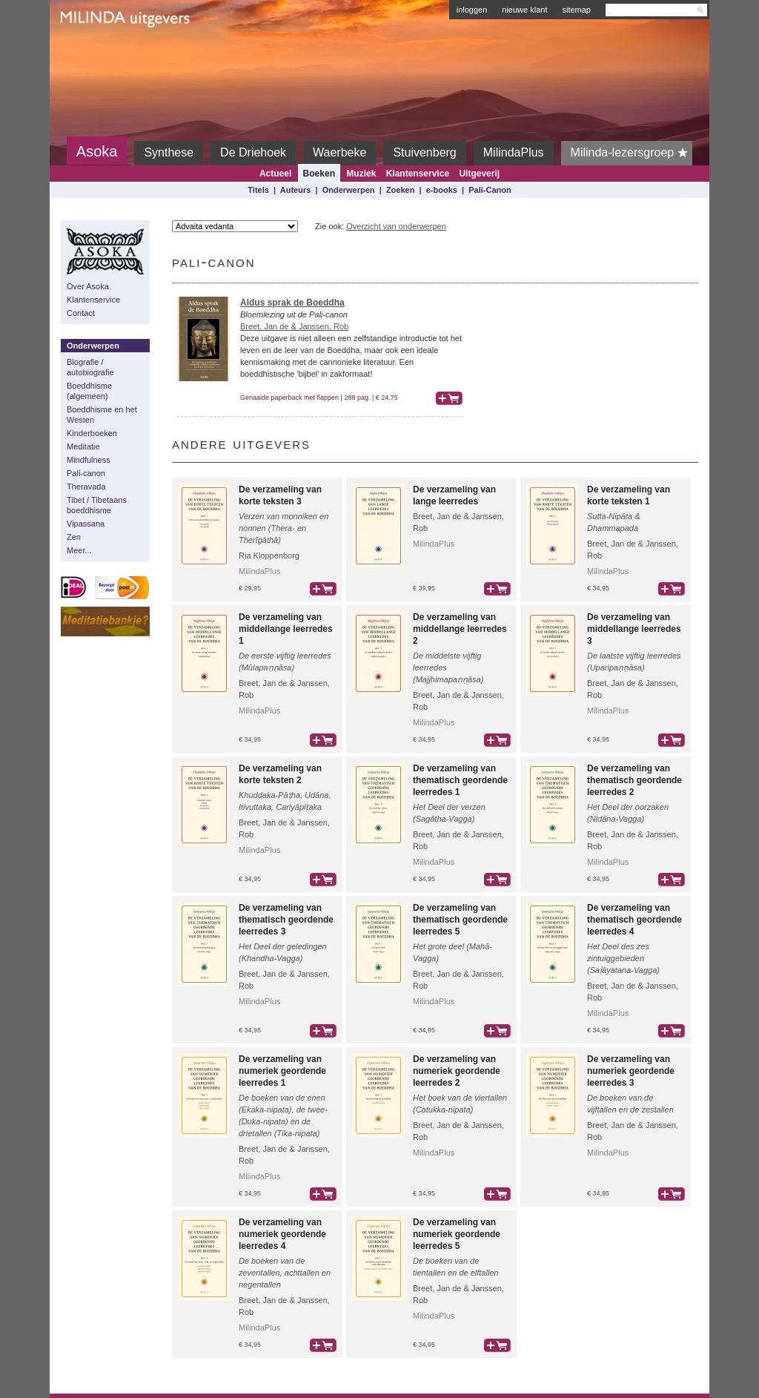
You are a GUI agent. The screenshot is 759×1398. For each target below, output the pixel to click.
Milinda (91, 53)
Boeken (319, 173)
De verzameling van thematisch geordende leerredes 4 (634, 920)
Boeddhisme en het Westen (102, 414)
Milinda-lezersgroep (632, 152)
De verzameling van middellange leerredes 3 (634, 629)
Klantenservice (417, 173)
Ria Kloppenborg (269, 555)
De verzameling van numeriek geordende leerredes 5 (456, 1234)
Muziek (361, 173)
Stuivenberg (424, 152)
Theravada (86, 486)
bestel (449, 398)
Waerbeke (339, 152)
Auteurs (295, 189)
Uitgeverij (479, 173)
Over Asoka (88, 286)
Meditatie (83, 446)
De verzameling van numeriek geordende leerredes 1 (282, 1071)
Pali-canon (86, 473)
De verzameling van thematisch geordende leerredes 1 (460, 780)
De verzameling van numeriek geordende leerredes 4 (282, 1234)
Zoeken (400, 189)
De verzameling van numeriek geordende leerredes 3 (631, 1071)
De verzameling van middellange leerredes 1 (286, 629)
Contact (81, 313)
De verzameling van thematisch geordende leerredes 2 (634, 780)
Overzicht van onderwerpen (396, 226)
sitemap (576, 9)
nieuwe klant (524, 9)
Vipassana (86, 523)
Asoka (97, 151)
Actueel (275, 173)
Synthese (168, 152)
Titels (258, 189)
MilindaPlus (513, 152)
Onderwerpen (348, 189)
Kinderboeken (92, 433)
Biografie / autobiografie (90, 367)
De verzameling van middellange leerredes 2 (460, 629)
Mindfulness (88, 459)
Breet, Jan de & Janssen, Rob (294, 326)
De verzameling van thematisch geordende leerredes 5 (460, 920)
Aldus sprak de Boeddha (292, 302)
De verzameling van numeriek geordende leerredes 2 (456, 1071)
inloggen (472, 9)
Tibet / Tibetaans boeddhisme (97, 505)
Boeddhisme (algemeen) (89, 390)
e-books (441, 189)
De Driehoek (253, 152)
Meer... (79, 550)
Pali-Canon (489, 189)
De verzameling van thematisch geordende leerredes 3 (286, 920)
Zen (74, 537)
